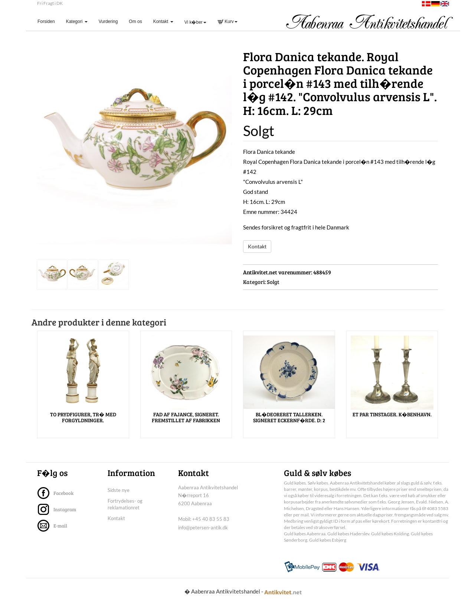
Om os (135, 21)
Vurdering (108, 21)
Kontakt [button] (163, 21)
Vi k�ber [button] (195, 22)
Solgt (273, 281)
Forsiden (48, 21)
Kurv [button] (227, 21)
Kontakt (257, 246)
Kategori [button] (77, 21)
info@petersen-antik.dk (203, 527)
